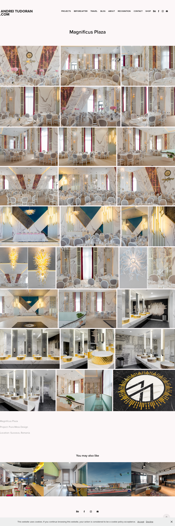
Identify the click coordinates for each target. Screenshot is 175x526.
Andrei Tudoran (17, 11)
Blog (102, 11)
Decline (149, 521)
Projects (66, 11)
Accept (140, 521)
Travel (93, 11)
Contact (138, 11)
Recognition (124, 11)
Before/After (81, 11)
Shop (148, 11)
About (111, 11)
